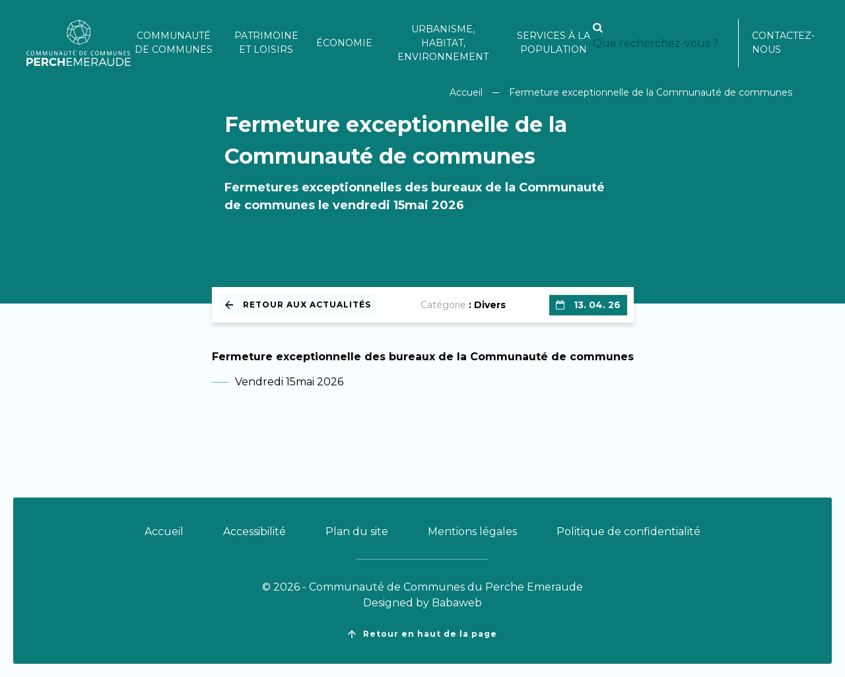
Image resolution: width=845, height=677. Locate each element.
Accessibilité (254, 531)
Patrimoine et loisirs (266, 42)
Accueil (466, 92)
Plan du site (356, 531)
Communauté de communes (174, 42)
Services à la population (553, 42)
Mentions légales (472, 531)
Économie (344, 43)
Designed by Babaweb (422, 602)
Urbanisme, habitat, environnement (443, 43)
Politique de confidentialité (628, 531)
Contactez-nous (783, 42)
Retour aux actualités (298, 304)
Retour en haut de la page (422, 634)
